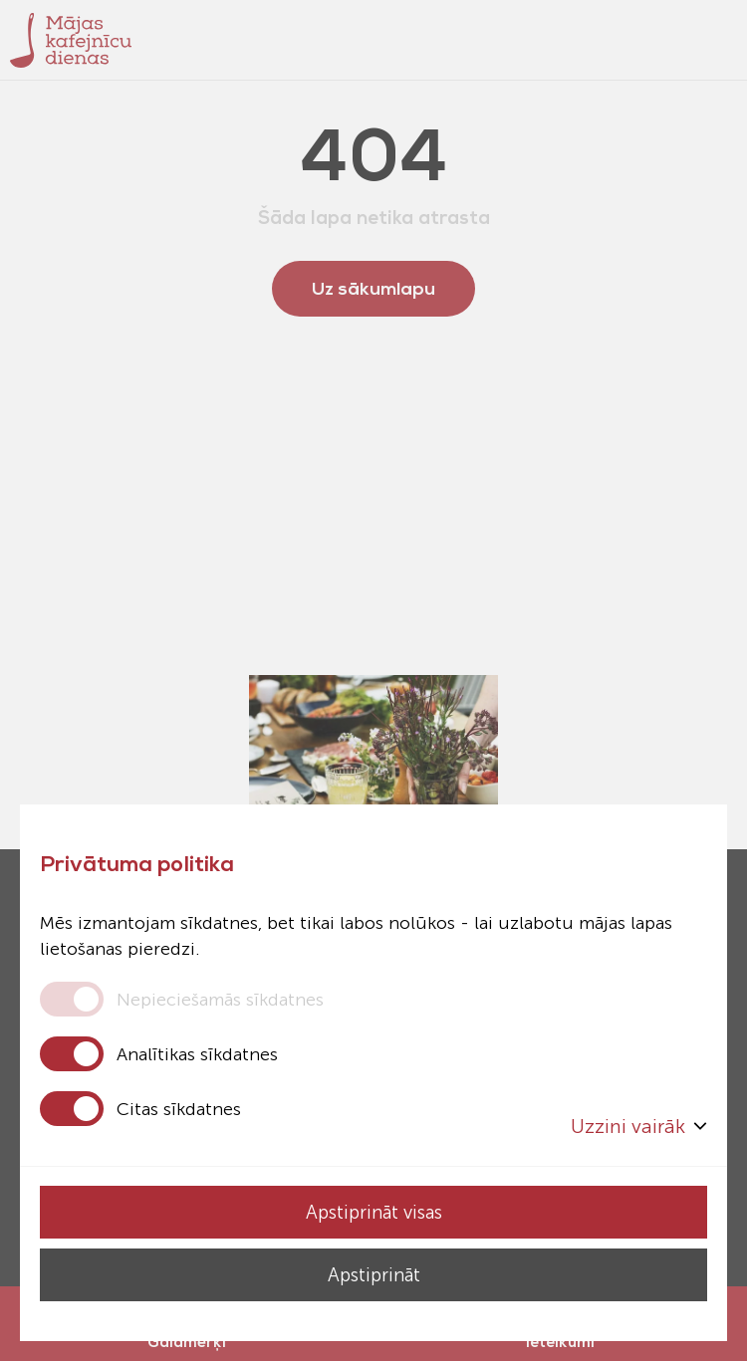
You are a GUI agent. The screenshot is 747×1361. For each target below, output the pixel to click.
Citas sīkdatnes (179, 1109)
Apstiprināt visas (373, 1212)
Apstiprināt (373, 1274)
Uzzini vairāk (639, 1126)
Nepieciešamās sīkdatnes (220, 1000)
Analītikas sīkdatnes (197, 1054)
